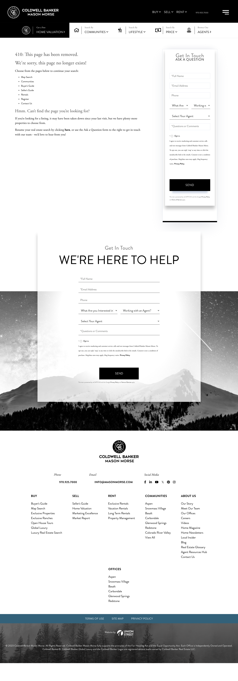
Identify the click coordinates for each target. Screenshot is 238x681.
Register (25, 104)
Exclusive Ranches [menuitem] (42, 535)
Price (170, 37)
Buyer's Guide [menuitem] (39, 521)
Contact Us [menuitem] (188, 574)
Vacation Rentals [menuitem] (118, 525)
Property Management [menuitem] (121, 535)
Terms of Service (177, 205)
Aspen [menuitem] (149, 521)
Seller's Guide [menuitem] (80, 521)
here (67, 135)
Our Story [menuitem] (187, 521)
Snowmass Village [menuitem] (155, 525)
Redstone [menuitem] (150, 545)
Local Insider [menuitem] (188, 555)
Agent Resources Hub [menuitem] (194, 569)
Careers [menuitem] (185, 535)
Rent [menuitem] (166, 14)
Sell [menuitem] (153, 14)
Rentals (24, 100)
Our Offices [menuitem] (188, 530)
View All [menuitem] (150, 555)
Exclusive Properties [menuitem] (43, 530)
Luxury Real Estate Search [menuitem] (46, 550)
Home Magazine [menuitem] (190, 545)
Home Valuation (50, 36)
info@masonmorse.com (114, 499)
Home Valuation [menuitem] (81, 525)
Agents (204, 36)
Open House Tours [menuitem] (42, 540)
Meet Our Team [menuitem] (190, 525)
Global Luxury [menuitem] (39, 545)
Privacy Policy (179, 169)
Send (189, 190)
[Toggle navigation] (223, 15)
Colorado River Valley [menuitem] (158, 550)
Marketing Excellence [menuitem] (85, 530)
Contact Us (26, 108)
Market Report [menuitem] (81, 535)
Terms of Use (92, 636)
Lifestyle (136, 37)
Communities (95, 37)
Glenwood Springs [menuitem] (155, 540)
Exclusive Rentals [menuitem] (118, 521)
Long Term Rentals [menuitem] (119, 530)
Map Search (26, 82)
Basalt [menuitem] (148, 530)
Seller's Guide (27, 95)
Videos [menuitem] (185, 540)
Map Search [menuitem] (38, 525)
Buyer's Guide (27, 91)
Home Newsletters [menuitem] (192, 550)
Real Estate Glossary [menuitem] (193, 564)
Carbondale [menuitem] (152, 535)
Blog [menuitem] (183, 559)
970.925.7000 (194, 15)
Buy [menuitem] (141, 14)
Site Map (117, 636)
